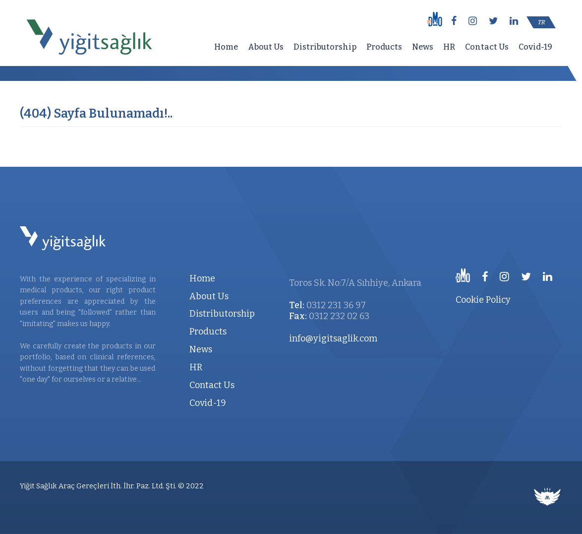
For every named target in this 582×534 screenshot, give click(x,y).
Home (226, 47)
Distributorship (324, 47)
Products (384, 47)
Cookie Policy (483, 299)
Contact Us (487, 47)
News (422, 47)
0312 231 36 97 (336, 305)
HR (449, 47)
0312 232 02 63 (339, 316)
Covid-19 (535, 47)
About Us (266, 47)
